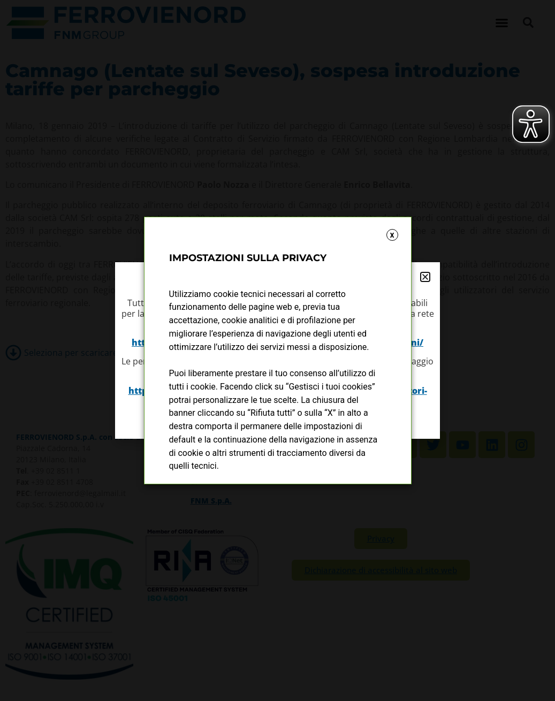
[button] (425, 277)
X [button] (392, 235)
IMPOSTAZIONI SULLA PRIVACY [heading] (247, 258)
